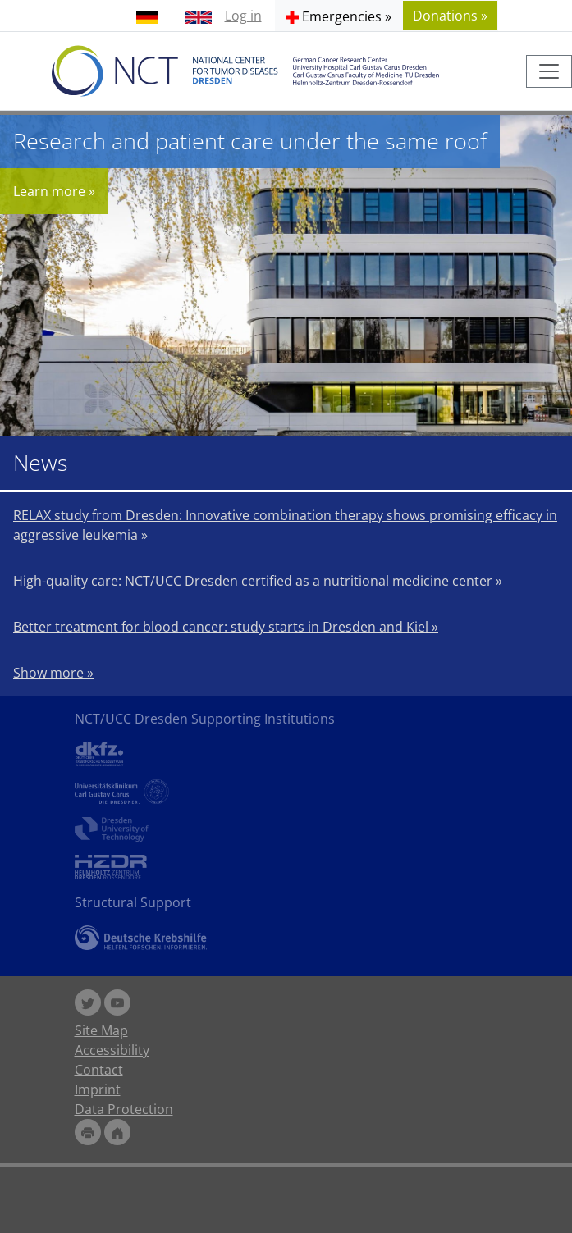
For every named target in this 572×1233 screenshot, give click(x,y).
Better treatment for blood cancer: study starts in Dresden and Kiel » (225, 627)
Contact (99, 1070)
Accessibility (112, 1050)
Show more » (53, 673)
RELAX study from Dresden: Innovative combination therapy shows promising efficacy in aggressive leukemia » (285, 525)
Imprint (98, 1089)
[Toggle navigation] (549, 71)
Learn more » (54, 191)
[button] (338, 15)
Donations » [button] (450, 16)
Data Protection (124, 1109)
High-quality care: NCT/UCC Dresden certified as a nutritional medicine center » (257, 581)
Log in (243, 16)
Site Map (101, 1030)
